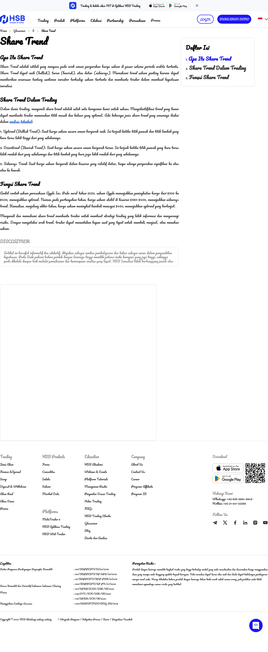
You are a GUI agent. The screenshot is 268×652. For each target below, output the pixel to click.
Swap (3, 479)
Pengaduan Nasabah (122, 619)
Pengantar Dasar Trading (99, 493)
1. (208, 59)
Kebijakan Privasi (91, 619)
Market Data (50, 493)
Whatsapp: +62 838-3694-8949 (232, 498)
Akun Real (6, 493)
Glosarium (19, 30)
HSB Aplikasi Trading (56, 526)
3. (207, 77)
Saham (46, 486)
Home (3, 30)
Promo (155, 20)
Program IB (139, 493)
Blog (87, 530)
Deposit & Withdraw (13, 486)
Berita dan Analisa (95, 537)
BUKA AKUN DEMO (234, 19)
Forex (46, 464)
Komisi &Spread (10, 471)
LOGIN (205, 19)
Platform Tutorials (96, 479)
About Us (137, 464)
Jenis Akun (6, 464)
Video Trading (93, 501)
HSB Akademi (93, 464)
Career (135, 479)
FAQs (88, 508)
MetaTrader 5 (51, 519)
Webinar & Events (95, 471)
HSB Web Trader (53, 533)
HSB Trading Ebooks (97, 515)
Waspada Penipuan (69, 619)
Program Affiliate (142, 486)
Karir (106, 619)
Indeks (46, 479)
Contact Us (138, 471)
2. (216, 68)
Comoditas (48, 471)
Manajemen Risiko (95, 486)
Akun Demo (7, 501)
